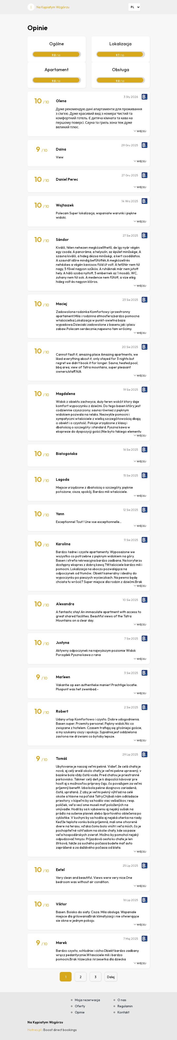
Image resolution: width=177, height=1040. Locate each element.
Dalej (111, 977)
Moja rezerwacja (87, 1000)
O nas (122, 1000)
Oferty (80, 1006)
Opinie (80, 1012)
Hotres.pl (34, 1030)
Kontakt (123, 1012)
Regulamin (125, 1006)
